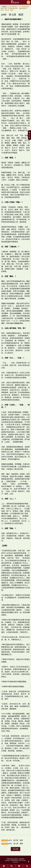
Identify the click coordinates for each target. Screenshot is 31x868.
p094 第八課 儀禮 (12, 844)
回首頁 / (4, 6)
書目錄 (29, 135)
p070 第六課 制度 (12, 840)
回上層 (15, 849)
